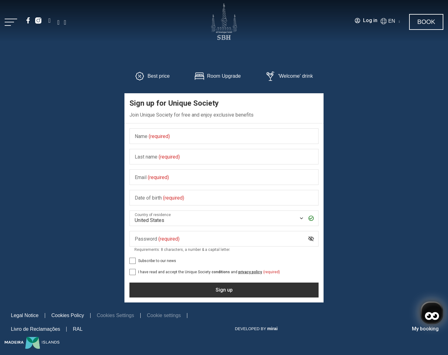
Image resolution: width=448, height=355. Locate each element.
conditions (221, 272)
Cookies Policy (67, 315)
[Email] (224, 177)
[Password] (219, 239)
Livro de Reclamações (35, 329)
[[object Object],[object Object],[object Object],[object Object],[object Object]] (132, 272)
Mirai (272, 328)
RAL (77, 329)
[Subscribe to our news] (132, 261)
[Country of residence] (218, 218)
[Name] (224, 136)
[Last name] (224, 157)
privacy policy (250, 272)
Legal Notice (25, 315)
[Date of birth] (224, 198)
